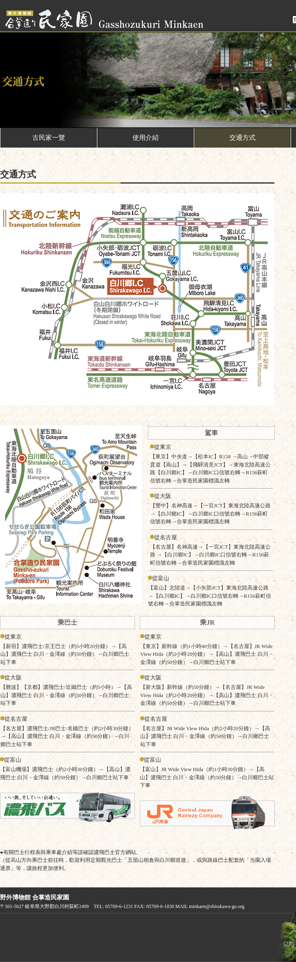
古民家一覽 (48, 137)
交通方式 (242, 137)
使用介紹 (145, 137)
